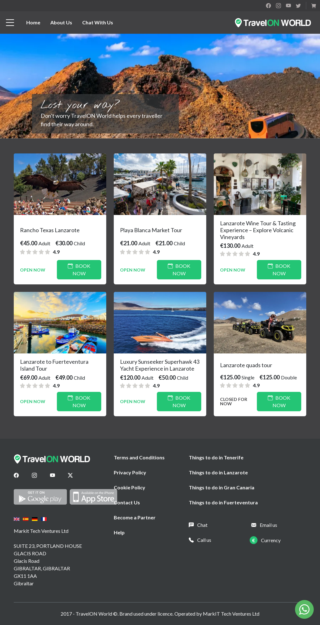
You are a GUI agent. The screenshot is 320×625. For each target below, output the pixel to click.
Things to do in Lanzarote (218, 472)
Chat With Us (97, 22)
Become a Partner (135, 517)
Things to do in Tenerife (216, 457)
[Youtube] (52, 475)
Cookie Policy (129, 487)
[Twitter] (70, 475)
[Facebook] (16, 475)
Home (33, 22)
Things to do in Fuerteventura (223, 502)
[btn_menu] (10, 22)
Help (119, 532)
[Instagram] (34, 475)
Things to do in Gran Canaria (221, 487)
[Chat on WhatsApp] (304, 609)
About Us (61, 22)
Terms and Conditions (139, 457)
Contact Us (127, 502)
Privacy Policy (130, 472)
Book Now (79, 269)
